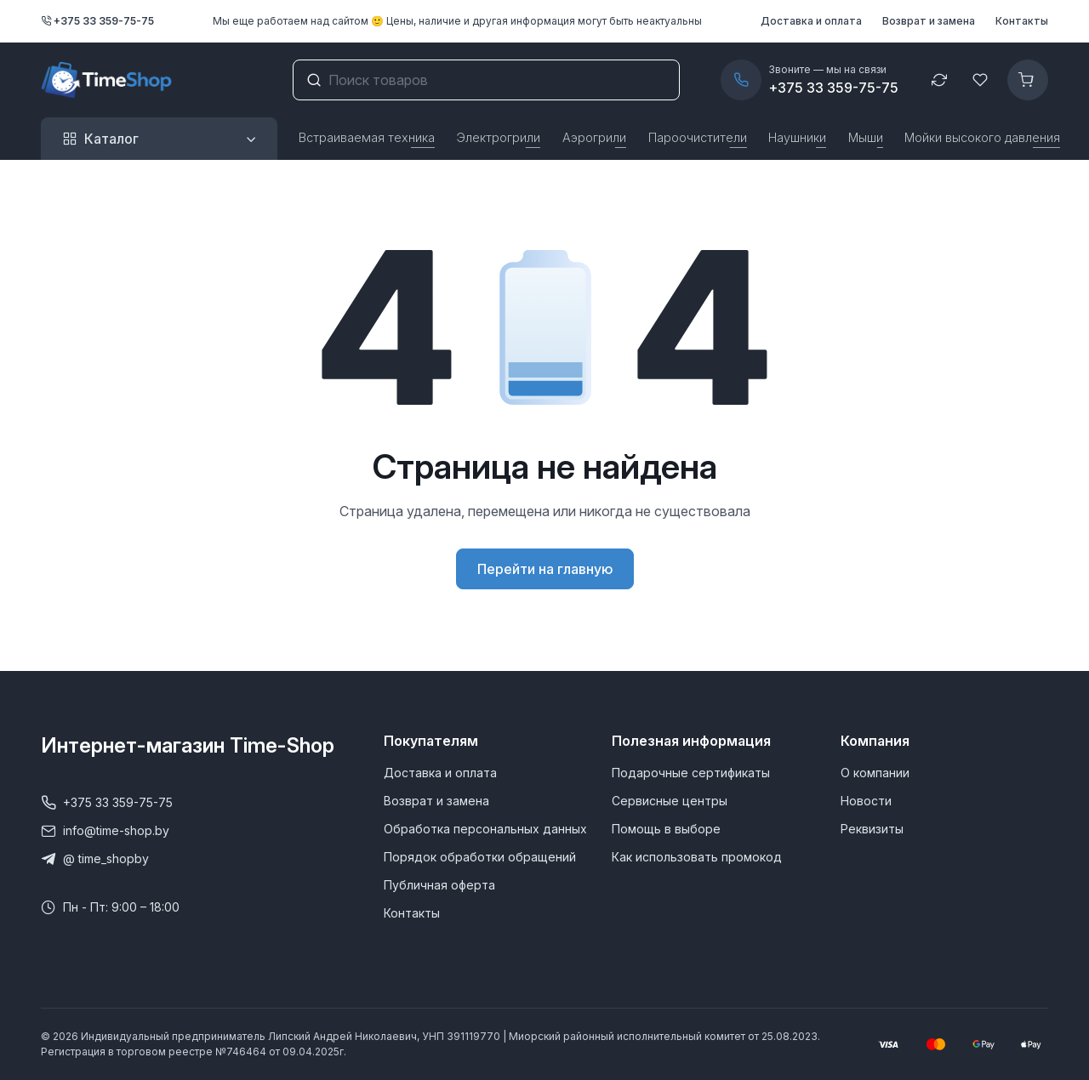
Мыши (865, 137)
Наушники (797, 137)
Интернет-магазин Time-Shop (187, 745)
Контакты (1021, 20)
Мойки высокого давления (982, 137)
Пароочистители (697, 137)
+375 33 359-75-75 (97, 20)
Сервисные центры (669, 800)
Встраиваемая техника (367, 137)
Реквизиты (872, 828)
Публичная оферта (439, 885)
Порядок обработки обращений (480, 857)
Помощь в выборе (666, 828)
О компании (875, 772)
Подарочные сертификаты (691, 772)
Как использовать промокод (697, 857)
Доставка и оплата (811, 20)
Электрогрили (498, 137)
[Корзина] (1027, 80)
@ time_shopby (95, 859)
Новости (866, 800)
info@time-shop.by (105, 830)
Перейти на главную (545, 568)
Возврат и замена (928, 20)
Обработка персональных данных (485, 828)
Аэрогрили (594, 137)
